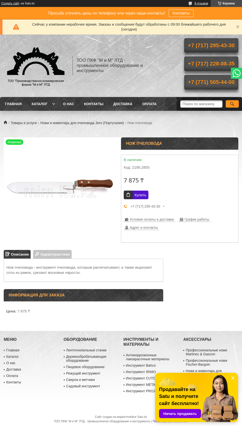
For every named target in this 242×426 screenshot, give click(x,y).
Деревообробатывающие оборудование (86, 358)
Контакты (181, 13)
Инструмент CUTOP (142, 378)
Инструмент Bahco (141, 365)
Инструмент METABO (143, 385)
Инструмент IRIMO (141, 372)
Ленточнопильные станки (86, 350)
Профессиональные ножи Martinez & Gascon (206, 352)
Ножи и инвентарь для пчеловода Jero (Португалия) (82, 123)
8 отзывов (201, 3)
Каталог (40, 104)
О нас (68, 104)
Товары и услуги (24, 123)
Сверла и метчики (80, 380)
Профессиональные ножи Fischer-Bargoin (206, 362)
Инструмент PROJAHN (144, 391)
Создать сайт (10, 3)
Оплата (149, 104)
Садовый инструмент (83, 386)
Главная (13, 104)
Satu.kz (142, 417)
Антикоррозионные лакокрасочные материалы (147, 357)
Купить (140, 195)
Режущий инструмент (83, 373)
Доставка (122, 104)
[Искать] (232, 104)
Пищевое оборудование (85, 367)
